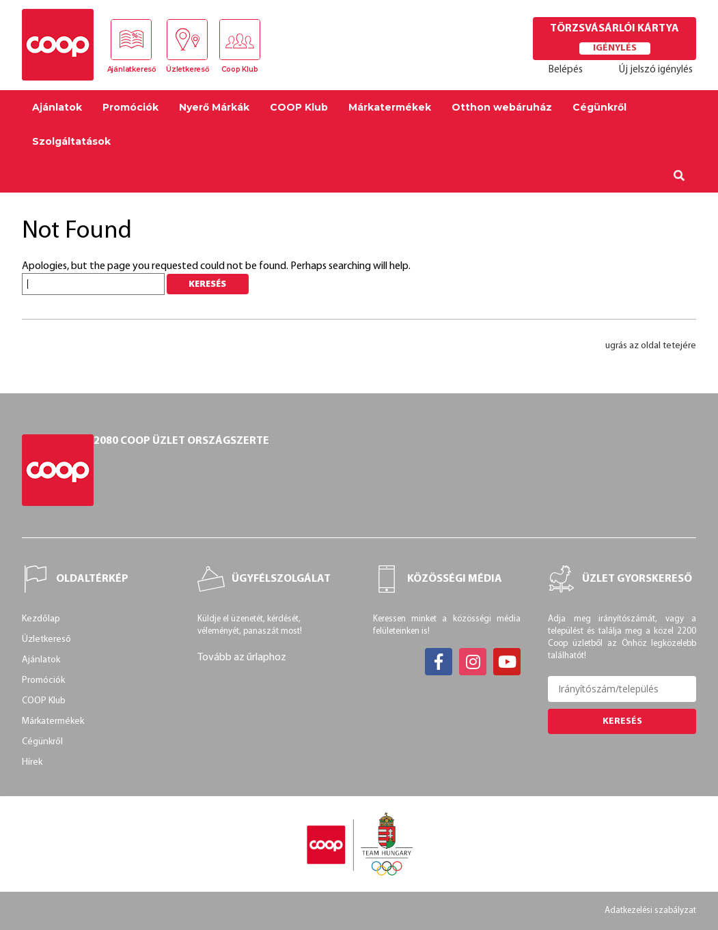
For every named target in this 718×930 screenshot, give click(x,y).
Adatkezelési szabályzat (650, 910)
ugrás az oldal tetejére (650, 346)
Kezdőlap (41, 619)
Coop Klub (239, 69)
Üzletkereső (187, 69)
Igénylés (615, 48)
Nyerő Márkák (214, 107)
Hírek (32, 762)
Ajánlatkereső (131, 69)
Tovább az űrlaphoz (241, 657)
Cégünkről (599, 107)
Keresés (622, 721)
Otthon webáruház (502, 107)
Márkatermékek (389, 107)
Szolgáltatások (71, 141)
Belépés (566, 70)
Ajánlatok (57, 107)
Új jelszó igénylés (656, 70)
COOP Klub (299, 107)
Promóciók (130, 107)
